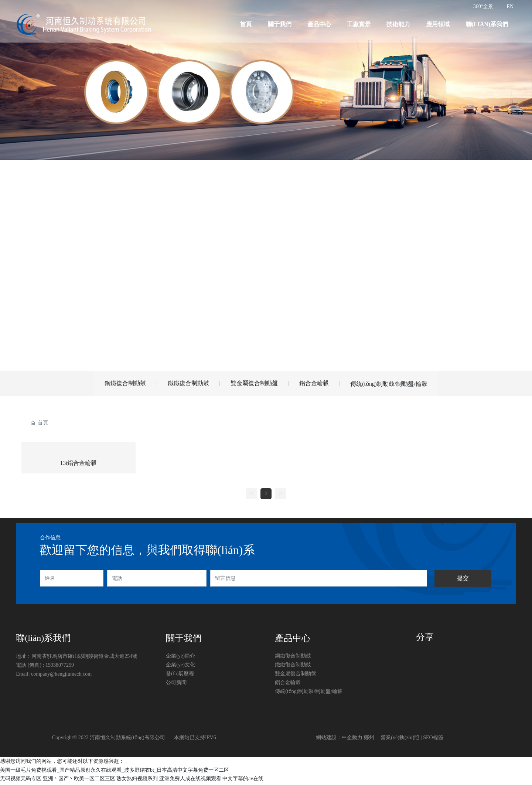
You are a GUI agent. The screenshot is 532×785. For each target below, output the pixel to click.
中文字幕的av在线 (242, 780)
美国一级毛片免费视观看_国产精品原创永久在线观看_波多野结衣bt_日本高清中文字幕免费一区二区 (114, 772)
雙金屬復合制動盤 (253, 384)
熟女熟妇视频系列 (137, 780)
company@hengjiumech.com (61, 676)
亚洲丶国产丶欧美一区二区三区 (79, 780)
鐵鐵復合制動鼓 (184, 384)
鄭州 (369, 739)
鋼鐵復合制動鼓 (118, 384)
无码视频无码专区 (20, 780)
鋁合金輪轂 (317, 384)
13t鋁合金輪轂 (78, 465)
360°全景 (483, 6)
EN (510, 6)
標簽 (438, 739)
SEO (428, 739)
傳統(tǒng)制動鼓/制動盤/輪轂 (396, 384)
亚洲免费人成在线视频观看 (190, 780)
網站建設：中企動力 (339, 739)
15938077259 (59, 667)
